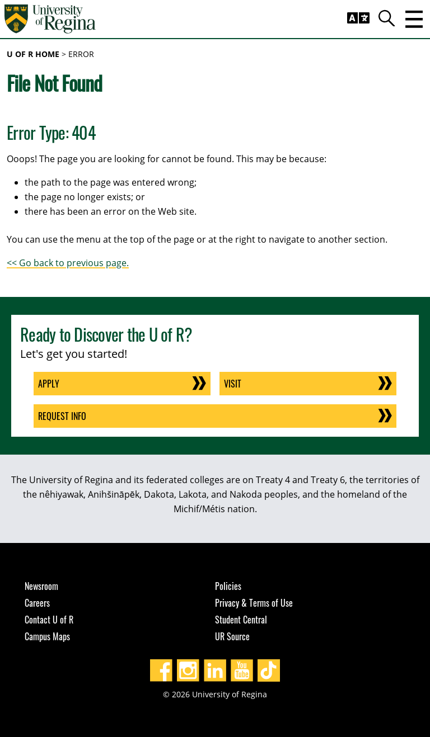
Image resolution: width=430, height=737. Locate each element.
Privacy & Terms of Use (254, 603)
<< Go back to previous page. (68, 263)
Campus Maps (47, 636)
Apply (48, 383)
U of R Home (33, 54)
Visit (232, 383)
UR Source (232, 636)
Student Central (241, 619)
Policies (228, 586)
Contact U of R (49, 619)
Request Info (62, 416)
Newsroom (41, 586)
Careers (37, 603)
